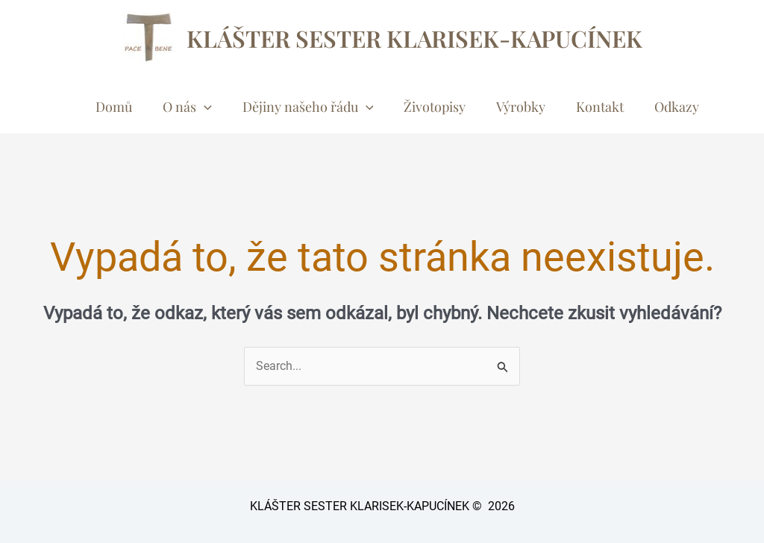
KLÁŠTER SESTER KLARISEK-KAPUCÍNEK (414, 38)
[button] (204, 107)
